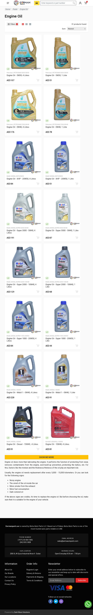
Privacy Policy (10, 584)
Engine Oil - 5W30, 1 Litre (56, 75)
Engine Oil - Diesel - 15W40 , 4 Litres (22, 444)
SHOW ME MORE (46, 457)
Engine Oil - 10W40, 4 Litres (57, 444)
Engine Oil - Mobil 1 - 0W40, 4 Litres (22, 392)
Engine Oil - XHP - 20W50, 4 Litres (21, 179)
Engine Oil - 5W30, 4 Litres (18, 75)
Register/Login (32, 570)
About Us (8, 570)
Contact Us (9, 580)
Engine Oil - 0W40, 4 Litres (18, 127)
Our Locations (10, 577)
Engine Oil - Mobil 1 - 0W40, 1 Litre (60, 392)
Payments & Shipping (35, 577)
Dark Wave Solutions (22, 612)
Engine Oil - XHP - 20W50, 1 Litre (60, 179)
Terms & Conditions (34, 580)
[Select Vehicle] (36, 3)
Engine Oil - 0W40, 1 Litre (56, 127)
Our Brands (9, 573)
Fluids (15, 9)
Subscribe (82, 580)
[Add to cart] (38, 80)
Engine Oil (24, 9)
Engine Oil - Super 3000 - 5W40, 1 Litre (62, 230)
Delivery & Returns (34, 573)
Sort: (64, 29)
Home (8, 9)
